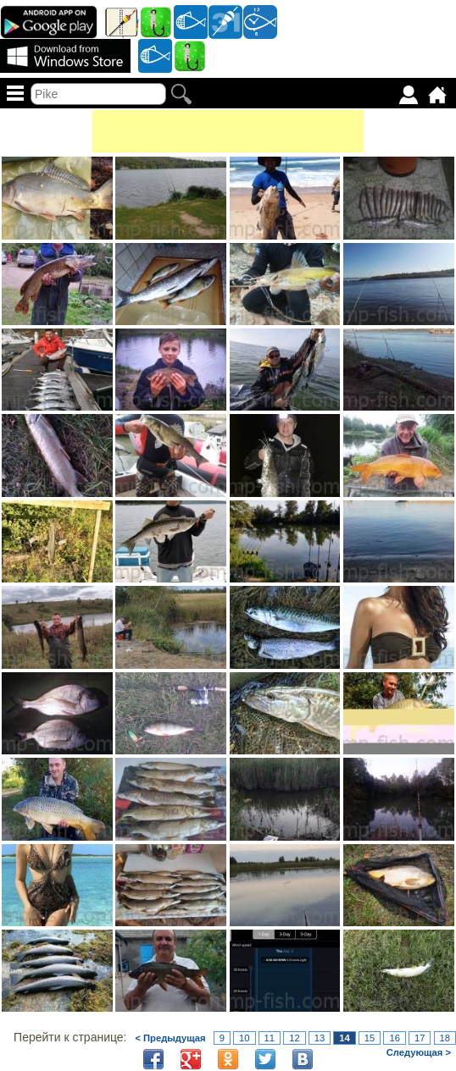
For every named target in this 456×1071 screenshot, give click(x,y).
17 (419, 1038)
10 (244, 1038)
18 (445, 1038)
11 (269, 1038)
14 (344, 1038)
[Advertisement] (228, 131)
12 (294, 1038)
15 (369, 1038)
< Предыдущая (170, 1038)
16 (394, 1038)
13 (319, 1038)
